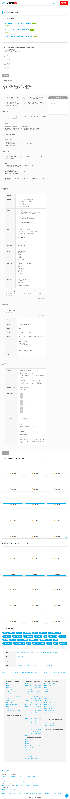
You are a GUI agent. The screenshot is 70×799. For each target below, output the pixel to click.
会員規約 (4, 793)
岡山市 (32, 722)
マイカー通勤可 (29, 756)
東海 (27, 706)
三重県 (32, 708)
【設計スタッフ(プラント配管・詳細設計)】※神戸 (16, 29)
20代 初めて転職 (53, 636)
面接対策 (27, 778)
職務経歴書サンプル (14, 776)
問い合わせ (26, 793)
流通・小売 (47, 698)
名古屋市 (40, 710)
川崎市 (36, 698)
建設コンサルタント (21, 661)
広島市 (36, 722)
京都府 (36, 712)
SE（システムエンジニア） (55, 632)
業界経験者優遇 (41, 665)
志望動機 (29, 776)
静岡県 (36, 706)
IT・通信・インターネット (50, 683)
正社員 (28, 643)
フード (46, 700)
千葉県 (36, 693)
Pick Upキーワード (13, 781)
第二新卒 (49, 643)
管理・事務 (9, 687)
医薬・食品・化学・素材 (11, 708)
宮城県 (39, 685)
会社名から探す (48, 721)
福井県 (39, 704)
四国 (27, 724)
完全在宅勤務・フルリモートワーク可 (33, 745)
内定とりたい (43, 632)
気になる (13, 473)
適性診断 (34, 776)
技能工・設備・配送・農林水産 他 (13, 710)
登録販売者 (13, 639)
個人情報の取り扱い (12, 793)
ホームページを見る (24, 419)
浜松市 (36, 710)
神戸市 (22, 656)
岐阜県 (32, 706)
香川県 (36, 724)
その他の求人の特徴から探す (31, 758)
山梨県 (36, 700)
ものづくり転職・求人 (19, 785)
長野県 (39, 700)
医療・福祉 (9, 693)
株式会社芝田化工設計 (44, 672)
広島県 (32, 720)
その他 (46, 715)
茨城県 (32, 691)
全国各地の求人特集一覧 (49, 725)
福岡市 (36, 733)
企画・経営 (9, 685)
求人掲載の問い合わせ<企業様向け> (37, 793)
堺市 (39, 715)
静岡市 (32, 710)
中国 (27, 718)
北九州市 (32, 733)
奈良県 (36, 714)
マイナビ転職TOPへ (7, 770)
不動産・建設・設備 (49, 708)
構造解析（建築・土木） (52, 652)
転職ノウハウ (33, 778)
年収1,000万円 (27, 632)
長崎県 (39, 727)
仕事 (23, 778)
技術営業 (6, 639)
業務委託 (8, 721)
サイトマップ (20, 793)
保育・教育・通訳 (10, 694)
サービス (46, 694)
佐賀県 (36, 727)
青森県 (32, 685)
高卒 (46, 736)
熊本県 (32, 729)
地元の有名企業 (7, 636)
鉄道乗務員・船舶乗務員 (46, 639)
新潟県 (32, 700)
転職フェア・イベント (42, 778)
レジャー (46, 696)
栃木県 (36, 691)
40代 (5, 632)
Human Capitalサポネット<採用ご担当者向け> (54, 793)
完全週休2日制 (34, 665)
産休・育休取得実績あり (25, 665)
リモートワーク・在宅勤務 (39, 643)
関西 (27, 712)
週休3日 (35, 632)
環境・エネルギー (48, 712)
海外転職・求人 (36, 785)
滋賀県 (32, 712)
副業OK (27, 749)
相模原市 (40, 698)
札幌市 (32, 683)
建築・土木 (29, 652)
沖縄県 (36, 731)
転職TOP (3, 672)
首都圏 (27, 693)
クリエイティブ (10, 698)
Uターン (39, 776)
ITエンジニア (9, 702)
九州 (27, 727)
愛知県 (39, 706)
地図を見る (23, 428)
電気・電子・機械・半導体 (12, 704)
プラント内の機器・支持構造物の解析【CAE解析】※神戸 (18, 36)
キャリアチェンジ (28, 636)
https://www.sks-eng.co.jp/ (24, 354)
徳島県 (32, 724)
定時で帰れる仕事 (7, 643)
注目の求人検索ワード (19, 643)
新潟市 (32, 702)
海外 (27, 735)
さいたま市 (33, 696)
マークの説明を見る (42, 298)
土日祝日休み (63, 643)
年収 (15, 778)
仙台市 (32, 689)
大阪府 (39, 712)
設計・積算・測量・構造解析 (39, 652)
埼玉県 (32, 693)
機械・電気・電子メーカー (50, 685)
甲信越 (27, 700)
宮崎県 (39, 729)
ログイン (57, 2)
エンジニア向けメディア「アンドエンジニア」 (56, 778)
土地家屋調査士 (38, 636)
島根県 (36, 718)
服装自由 (27, 754)
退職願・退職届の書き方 (7, 778)
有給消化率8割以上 (29, 743)
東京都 (39, 693)
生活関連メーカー (48, 691)
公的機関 (46, 714)
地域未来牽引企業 (17, 636)
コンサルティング (48, 706)
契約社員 (8, 720)
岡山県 (39, 718)
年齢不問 (19, 632)
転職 (4, 781)
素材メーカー (47, 687)
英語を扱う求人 (15, 789)
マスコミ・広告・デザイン (50, 702)
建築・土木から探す (21, 652)
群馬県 (39, 691)
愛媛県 (39, 724)
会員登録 (63, 3)
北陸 (27, 704)
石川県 (36, 704)
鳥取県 (32, 718)
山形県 (36, 687)
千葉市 (37, 696)
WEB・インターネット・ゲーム (13, 700)
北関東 (27, 691)
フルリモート (62, 636)
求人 (7, 781)
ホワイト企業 (12, 632)
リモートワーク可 (29, 747)
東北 (27, 685)
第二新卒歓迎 (28, 739)
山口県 (36, 720)
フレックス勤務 (48, 665)
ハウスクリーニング (22, 639)
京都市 (32, 715)
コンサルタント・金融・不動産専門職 (14, 696)
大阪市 (36, 715)
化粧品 (55, 639)
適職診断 (19, 778)
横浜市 (32, 698)
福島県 (39, 687)
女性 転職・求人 (28, 785)
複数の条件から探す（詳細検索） (51, 723)
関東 (46, 636)
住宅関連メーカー (48, 689)
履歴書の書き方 (6, 776)
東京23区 (41, 696)
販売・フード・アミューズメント (13, 689)
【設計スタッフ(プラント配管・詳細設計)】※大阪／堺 (17, 23)
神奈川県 (32, 694)
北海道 (27, 683)
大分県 (36, 729)
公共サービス (9, 712)
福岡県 (32, 727)
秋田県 (32, 687)
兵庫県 (18, 656)
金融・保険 (47, 704)
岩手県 (36, 685)
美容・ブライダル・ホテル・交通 (13, 691)
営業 (8, 683)
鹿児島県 (32, 731)
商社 (46, 693)
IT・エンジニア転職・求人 (8, 785)
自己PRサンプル (23, 776)
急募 (18, 665)
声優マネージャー (34, 639)
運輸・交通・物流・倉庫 (49, 710)
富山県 (32, 704)
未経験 (55, 643)
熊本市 (40, 733)
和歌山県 (40, 714)
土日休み (46, 733)
